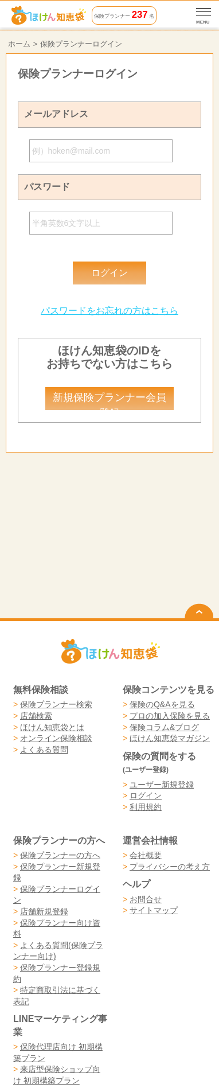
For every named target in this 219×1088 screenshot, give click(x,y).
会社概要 (146, 855)
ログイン (146, 795)
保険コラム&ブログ (164, 727)
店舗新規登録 (44, 911)
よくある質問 (44, 749)
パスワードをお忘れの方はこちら (109, 310)
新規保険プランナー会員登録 (109, 401)
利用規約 (146, 807)
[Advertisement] (110, 496)
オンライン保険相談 (56, 738)
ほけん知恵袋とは (52, 727)
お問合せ (146, 899)
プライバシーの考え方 (170, 866)
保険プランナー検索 (56, 704)
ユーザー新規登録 (162, 784)
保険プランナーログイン (81, 44)
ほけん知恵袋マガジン (170, 738)
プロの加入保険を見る (170, 715)
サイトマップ (154, 910)
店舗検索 (36, 715)
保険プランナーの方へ (60, 855)
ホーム (19, 44)
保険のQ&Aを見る (162, 704)
